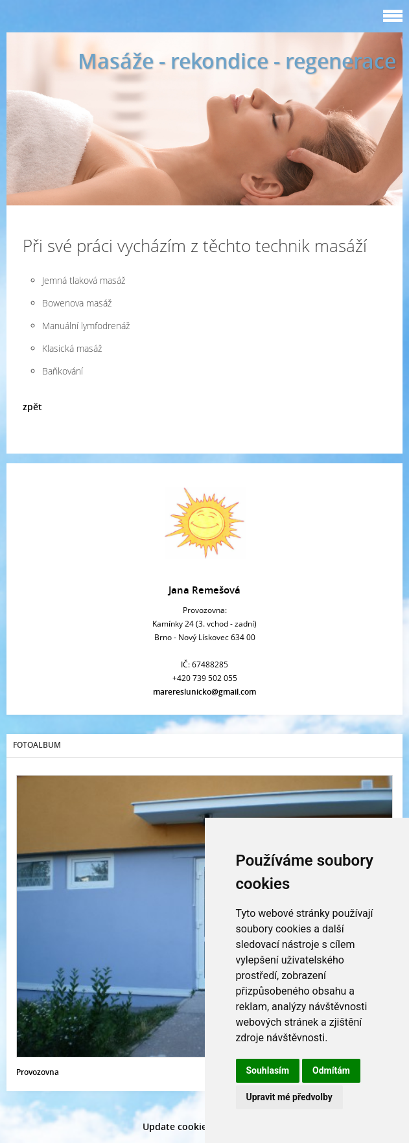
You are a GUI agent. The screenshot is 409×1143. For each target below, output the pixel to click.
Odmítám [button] (331, 1070)
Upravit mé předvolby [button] (289, 1097)
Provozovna (37, 1072)
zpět (32, 406)
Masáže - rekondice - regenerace (237, 61)
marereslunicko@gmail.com (204, 691)
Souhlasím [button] (268, 1070)
